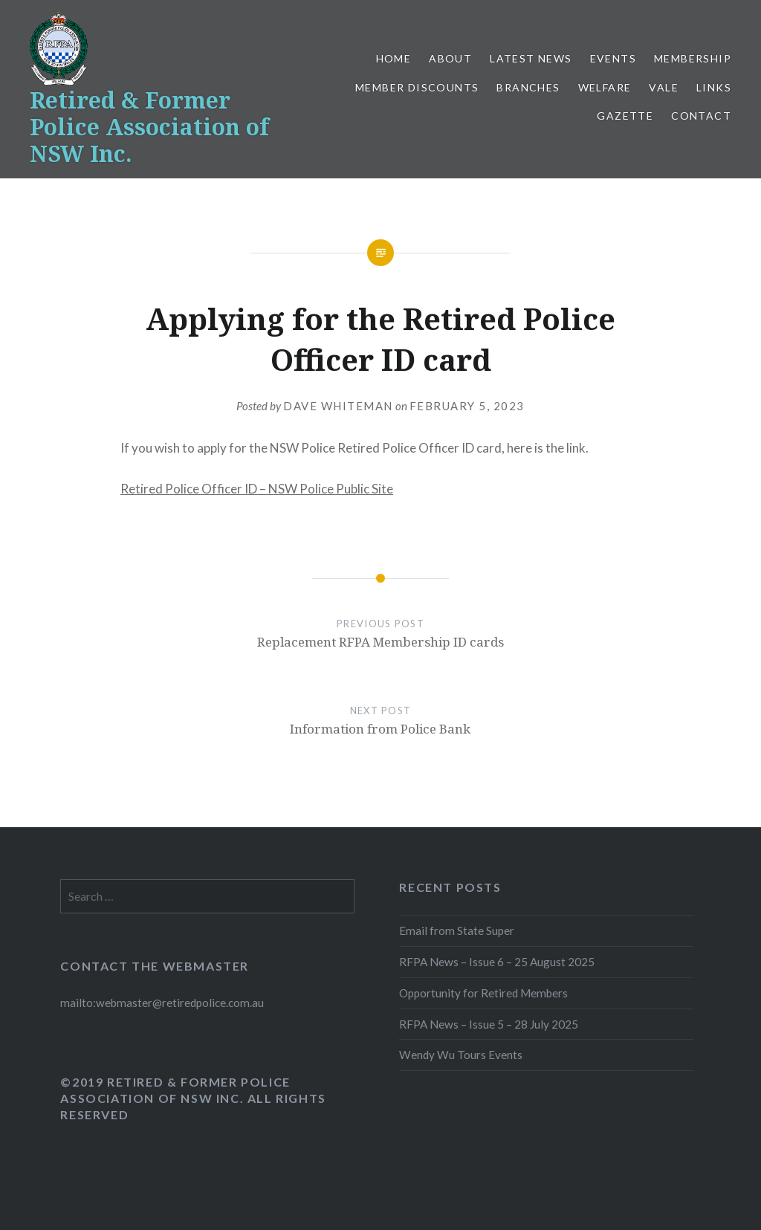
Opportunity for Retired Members (483, 993)
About (450, 58)
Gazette (625, 115)
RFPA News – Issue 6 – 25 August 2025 (497, 961)
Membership (692, 58)
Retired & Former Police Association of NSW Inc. (149, 127)
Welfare (605, 87)
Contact (701, 115)
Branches (528, 87)
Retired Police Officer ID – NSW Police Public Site (256, 488)
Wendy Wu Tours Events (460, 1054)
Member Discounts (417, 87)
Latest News (530, 58)
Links (713, 87)
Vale (664, 87)
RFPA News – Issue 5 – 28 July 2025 (488, 1024)
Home (394, 58)
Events (613, 58)
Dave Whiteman (338, 405)
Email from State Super (456, 930)
